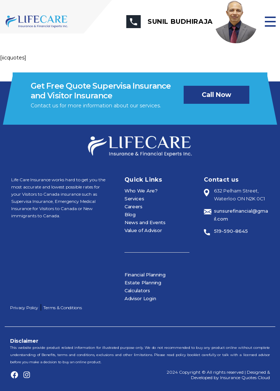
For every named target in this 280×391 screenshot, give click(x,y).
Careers (133, 206)
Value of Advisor (143, 230)
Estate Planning (142, 282)
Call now (216, 95)
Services (134, 198)
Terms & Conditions (62, 307)
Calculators (137, 290)
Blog (130, 214)
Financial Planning (145, 274)
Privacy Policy (24, 307)
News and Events (145, 222)
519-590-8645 (231, 231)
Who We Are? (141, 191)
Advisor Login (140, 298)
